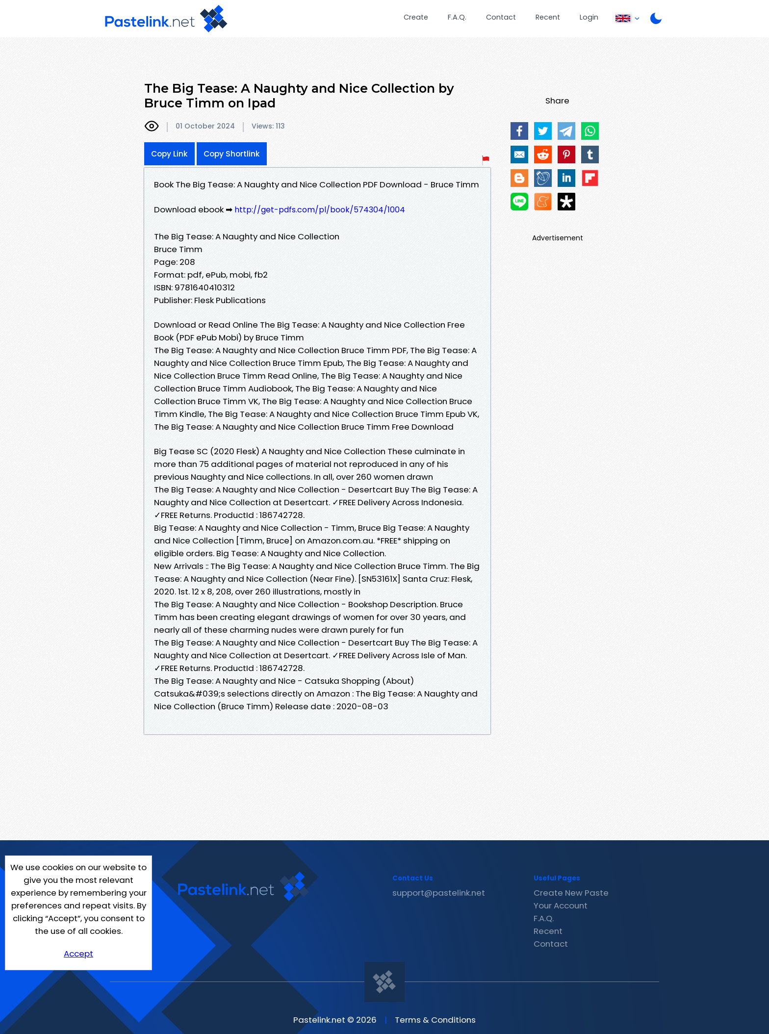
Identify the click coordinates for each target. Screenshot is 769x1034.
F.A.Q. (457, 17)
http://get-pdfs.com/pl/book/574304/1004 (319, 209)
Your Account (561, 905)
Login (589, 17)
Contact (501, 17)
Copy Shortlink (232, 154)
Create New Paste (571, 893)
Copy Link (169, 154)
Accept (78, 953)
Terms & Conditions (435, 1020)
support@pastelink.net (438, 893)
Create (416, 17)
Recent (548, 17)
